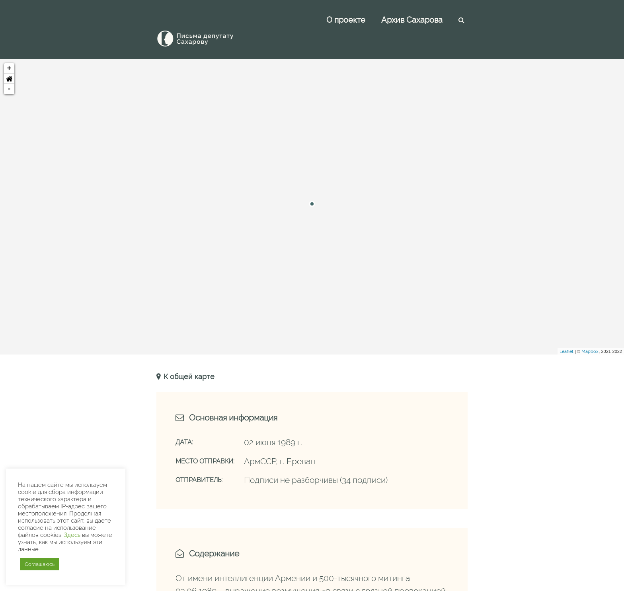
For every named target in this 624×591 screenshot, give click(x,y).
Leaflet (566, 333)
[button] (9, 61)
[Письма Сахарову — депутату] (206, 21)
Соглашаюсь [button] (40, 564)
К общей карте (188, 359)
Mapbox (590, 333)
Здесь (72, 534)
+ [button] (9, 50)
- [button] (9, 71)
